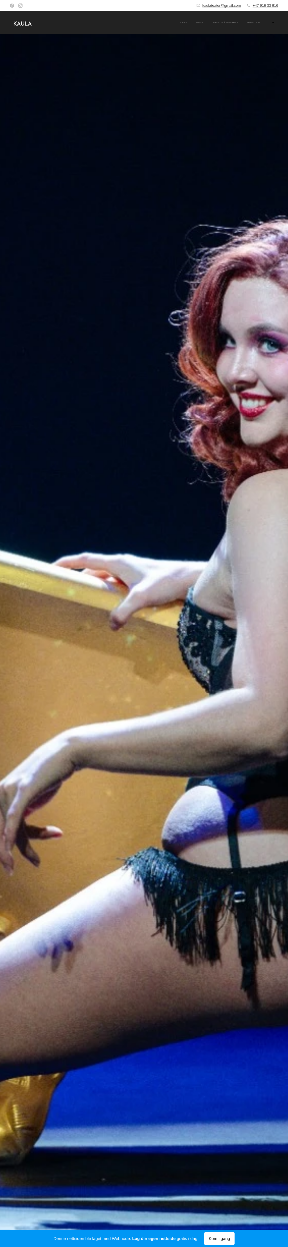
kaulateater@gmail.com (221, 5)
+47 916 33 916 (265, 5)
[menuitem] (187, 23)
